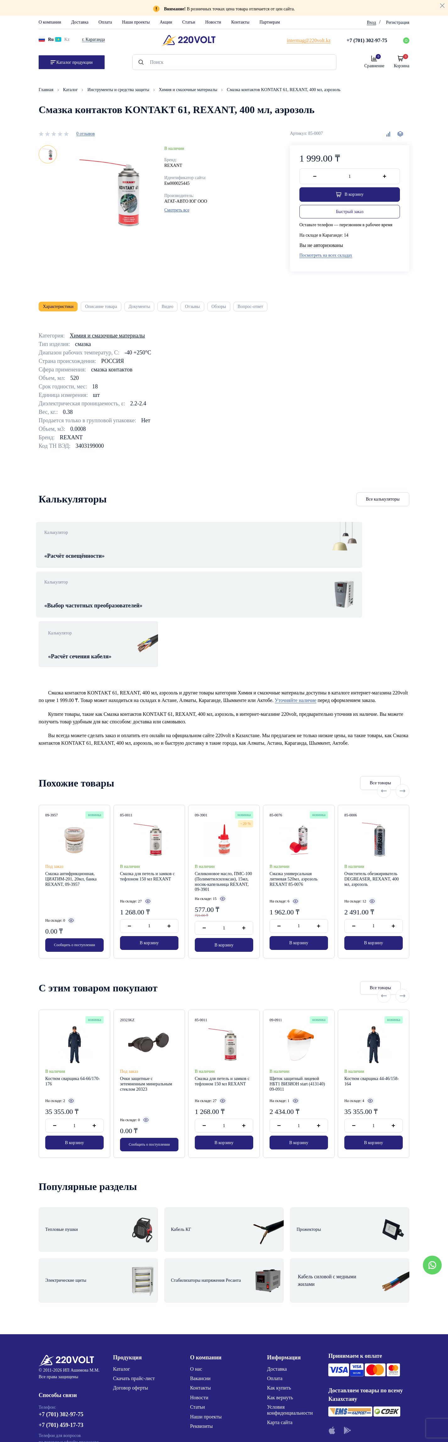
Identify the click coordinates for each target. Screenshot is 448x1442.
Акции (166, 22)
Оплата (105, 22)
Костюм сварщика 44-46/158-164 (371, 1010)
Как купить (279, 1294)
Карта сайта (279, 1328)
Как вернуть (280, 1303)
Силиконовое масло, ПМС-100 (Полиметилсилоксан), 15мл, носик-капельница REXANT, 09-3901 (223, 810)
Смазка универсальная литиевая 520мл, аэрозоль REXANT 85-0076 (294, 807)
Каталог (71, 89)
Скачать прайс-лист (134, 1284)
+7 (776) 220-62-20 (61, 1358)
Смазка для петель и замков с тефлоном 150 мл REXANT (147, 805)
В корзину (149, 873)
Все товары (345, 711)
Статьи (188, 22)
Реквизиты (201, 1332)
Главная (47, 89)
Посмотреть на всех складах (325, 256)
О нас (196, 1274)
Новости (213, 22)
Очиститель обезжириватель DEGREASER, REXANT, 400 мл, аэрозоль (371, 807)
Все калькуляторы (383, 504)
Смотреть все (176, 210)
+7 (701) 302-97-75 (61, 1323)
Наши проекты (136, 22)
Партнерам (270, 22)
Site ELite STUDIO (262, 1427)
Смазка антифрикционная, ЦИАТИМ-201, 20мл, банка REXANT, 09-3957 (70, 807)
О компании (50, 22)
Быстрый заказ (349, 213)
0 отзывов (85, 133)
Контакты (240, 22)
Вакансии (200, 1284)
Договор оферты (130, 1294)
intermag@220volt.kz (61, 1376)
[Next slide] (402, 711)
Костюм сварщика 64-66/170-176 (72, 1010)
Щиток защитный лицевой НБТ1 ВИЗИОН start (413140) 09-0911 (297, 1012)
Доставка (79, 22)
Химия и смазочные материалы (189, 89)
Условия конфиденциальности (290, 1315)
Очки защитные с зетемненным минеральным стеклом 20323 (146, 1012)
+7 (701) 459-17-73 (61, 1334)
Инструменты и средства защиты (118, 89)
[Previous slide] (384, 711)
